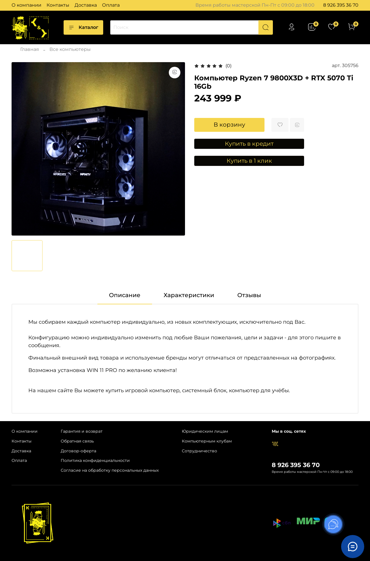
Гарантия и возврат (82, 431)
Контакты (58, 5)
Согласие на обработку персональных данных (110, 470)
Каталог (83, 27)
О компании (26, 5)
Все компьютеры (70, 49)
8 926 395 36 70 (340, 5)
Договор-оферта (78, 450)
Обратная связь (77, 441)
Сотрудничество (199, 450)
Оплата (111, 5)
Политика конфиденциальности (95, 460)
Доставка (86, 5)
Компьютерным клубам (207, 441)
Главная (29, 49)
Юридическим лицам (205, 431)
